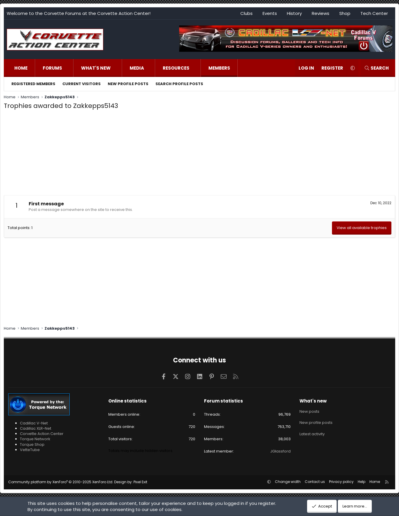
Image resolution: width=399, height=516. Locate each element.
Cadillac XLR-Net (35, 428)
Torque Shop (32, 444)
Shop (344, 13)
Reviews (320, 13)
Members (219, 68)
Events (270, 13)
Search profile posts (179, 84)
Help (361, 481)
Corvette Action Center (42, 433)
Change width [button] (288, 481)
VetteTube (30, 450)
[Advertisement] (199, 154)
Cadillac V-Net (34, 423)
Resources (176, 68)
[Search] (376, 68)
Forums (52, 68)
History (294, 13)
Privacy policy (341, 481)
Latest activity (312, 432)
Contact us (315, 481)
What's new (96, 68)
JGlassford (280, 451)
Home (21, 68)
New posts (309, 411)
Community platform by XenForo (60, 481)
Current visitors (81, 84)
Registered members (33, 84)
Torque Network (35, 439)
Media (137, 68)
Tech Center (374, 13)
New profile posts (128, 84)
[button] (68, 68)
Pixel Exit (140, 481)
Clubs (246, 13)
